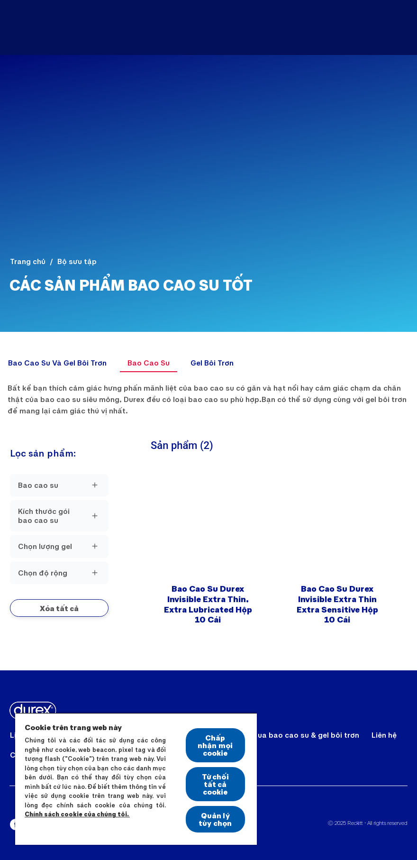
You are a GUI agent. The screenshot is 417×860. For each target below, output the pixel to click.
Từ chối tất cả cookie (215, 784)
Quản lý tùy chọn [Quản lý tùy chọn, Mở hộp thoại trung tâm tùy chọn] (215, 819)
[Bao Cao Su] (148, 362)
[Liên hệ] (384, 735)
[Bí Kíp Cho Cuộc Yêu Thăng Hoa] (330, 27)
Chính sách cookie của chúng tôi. (77, 814)
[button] (59, 608)
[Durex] (32, 27)
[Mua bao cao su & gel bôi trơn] (305, 735)
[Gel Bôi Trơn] (212, 362)
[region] (136, 779)
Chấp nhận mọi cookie (215, 745)
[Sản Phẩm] (226, 27)
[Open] (399, 27)
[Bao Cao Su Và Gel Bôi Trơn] (57, 362)
